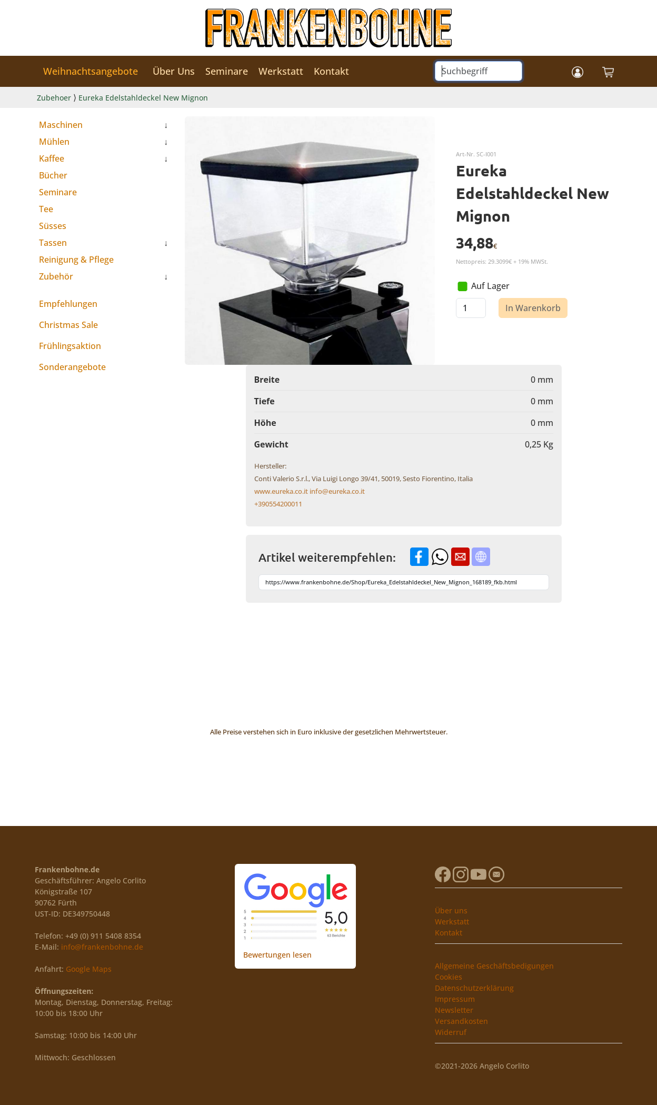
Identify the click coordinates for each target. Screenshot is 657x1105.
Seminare (226, 71)
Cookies (448, 977)
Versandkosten (461, 1021)
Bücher (53, 175)
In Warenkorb (533, 308)
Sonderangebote (72, 367)
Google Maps (89, 969)
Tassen (53, 242)
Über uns (451, 910)
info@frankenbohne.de (102, 947)
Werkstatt (280, 71)
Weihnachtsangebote (90, 71)
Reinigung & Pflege (76, 259)
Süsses (52, 226)
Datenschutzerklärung (474, 988)
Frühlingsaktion (70, 346)
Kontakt (331, 71)
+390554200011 (278, 504)
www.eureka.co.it (281, 491)
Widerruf (450, 1032)
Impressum (455, 999)
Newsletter (454, 1010)
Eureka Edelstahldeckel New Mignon (143, 98)
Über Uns (174, 71)
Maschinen (61, 125)
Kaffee (51, 158)
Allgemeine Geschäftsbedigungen (494, 966)
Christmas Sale (68, 325)
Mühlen (54, 141)
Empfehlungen (68, 304)
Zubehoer (54, 98)
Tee (46, 209)
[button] (577, 71)
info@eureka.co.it (337, 491)
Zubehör (56, 276)
